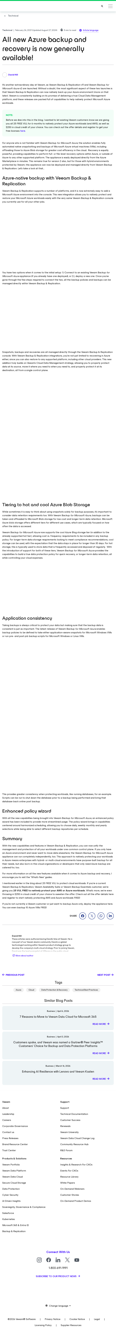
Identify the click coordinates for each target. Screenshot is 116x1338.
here (22, 131)
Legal (97, 1319)
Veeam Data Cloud (12, 1177)
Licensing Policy (43, 1325)
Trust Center (9, 1150)
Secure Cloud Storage (14, 1183)
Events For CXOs (69, 1171)
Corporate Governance (15, 1126)
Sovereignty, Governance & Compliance (23, 1207)
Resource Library (69, 1177)
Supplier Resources (71, 1325)
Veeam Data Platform (14, 1171)
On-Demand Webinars (72, 1189)
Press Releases (10, 1138)
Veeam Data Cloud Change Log (77, 1138)
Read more (99, 1024)
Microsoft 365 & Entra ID (15, 1225)
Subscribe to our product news (56, 1276)
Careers (6, 1120)
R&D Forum (66, 1150)
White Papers (67, 1183)
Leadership (8, 1114)
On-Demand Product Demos (75, 1201)
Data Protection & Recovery (54, 990)
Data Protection (11, 1189)
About (5, 1108)
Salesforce (8, 1213)
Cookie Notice (77, 1319)
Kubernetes (8, 1219)
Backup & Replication (14, 1231)
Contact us (8, 1132)
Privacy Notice (52, 1319)
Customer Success (70, 1120)
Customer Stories (69, 1195)
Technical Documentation (74, 1114)
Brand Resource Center (15, 1144)
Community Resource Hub (74, 1144)
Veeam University (69, 1132)
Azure (18, 990)
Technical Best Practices (86, 990)
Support (64, 1108)
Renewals (65, 1126)
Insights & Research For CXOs (76, 1165)
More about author (22, 955)
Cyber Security (10, 1195)
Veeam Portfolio (11, 1165)
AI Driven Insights (11, 1201)
